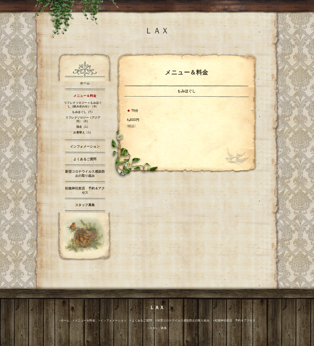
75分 (134, 111)
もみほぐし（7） (83, 112)
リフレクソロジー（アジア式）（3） (82, 120)
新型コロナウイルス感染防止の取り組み (85, 174)
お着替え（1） (83, 132)
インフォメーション (85, 147)
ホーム (85, 83)
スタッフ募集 (85, 205)
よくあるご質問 (85, 159)
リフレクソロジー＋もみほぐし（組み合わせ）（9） (83, 105)
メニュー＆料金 (85, 96)
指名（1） (83, 127)
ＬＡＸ (157, 32)
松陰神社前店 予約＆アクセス (85, 191)
